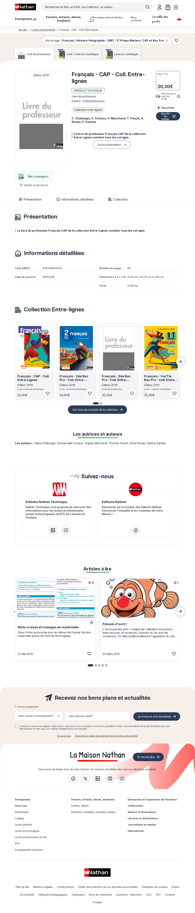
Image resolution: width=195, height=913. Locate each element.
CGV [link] (158, 894)
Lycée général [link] (23, 824)
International (136, 830)
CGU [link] (148, 894)
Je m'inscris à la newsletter (154, 716)
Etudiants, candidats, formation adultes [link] (93, 812)
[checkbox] (16, 726)
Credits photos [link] (65, 886)
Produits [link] (97, 902)
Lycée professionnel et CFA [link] (31, 837)
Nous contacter (136, 19)
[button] (41, 118)
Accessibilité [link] (27, 894)
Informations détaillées (75, 199)
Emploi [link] (175, 886)
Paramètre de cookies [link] (155, 886)
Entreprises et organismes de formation (152, 799)
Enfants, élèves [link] (80, 805)
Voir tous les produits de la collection (95, 409)
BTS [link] (17, 843)
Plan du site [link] (22, 886)
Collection (118, 199)
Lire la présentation (109, 144)
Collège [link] (19, 818)
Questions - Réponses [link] (129, 894)
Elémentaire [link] (21, 812)
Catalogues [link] (78, 894)
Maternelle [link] (21, 805)
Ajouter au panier (165, 116)
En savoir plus (64, 736)
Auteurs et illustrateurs (142, 812)
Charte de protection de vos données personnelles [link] (108, 886)
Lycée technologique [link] (27, 830)
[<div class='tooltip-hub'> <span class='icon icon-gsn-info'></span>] (178, 96)
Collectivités (135, 805)
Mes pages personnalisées (107, 19)
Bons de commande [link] (100, 894)
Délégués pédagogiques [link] (52, 894)
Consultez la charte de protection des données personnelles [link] (106, 736)
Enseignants (22, 799)
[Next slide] (180, 361)
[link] (53, 530)
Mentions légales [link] (43, 886)
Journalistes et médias (142, 824)
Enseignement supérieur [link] (29, 849)
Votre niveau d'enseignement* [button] (35, 715)
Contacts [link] (170, 894)
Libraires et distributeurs (143, 818)
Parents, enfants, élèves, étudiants (93, 799)
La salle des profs (166, 19)
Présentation (30, 199)
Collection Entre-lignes (88, 110)
